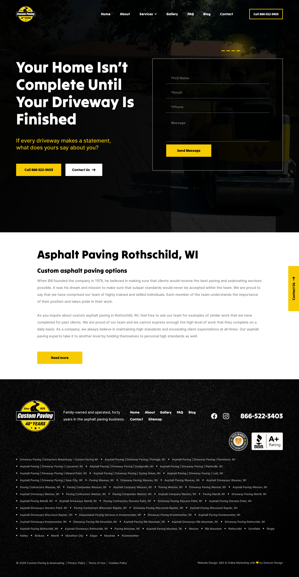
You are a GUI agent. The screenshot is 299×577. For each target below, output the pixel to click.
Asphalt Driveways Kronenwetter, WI (43, 521)
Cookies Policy (118, 562)
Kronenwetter (130, 535)
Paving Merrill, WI (214, 494)
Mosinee (109, 535)
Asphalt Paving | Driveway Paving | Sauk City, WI (51, 480)
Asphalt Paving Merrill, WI (36, 501)
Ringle (270, 528)
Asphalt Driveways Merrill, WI (78, 501)
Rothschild (235, 528)
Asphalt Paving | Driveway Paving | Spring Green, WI (126, 473)
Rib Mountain (213, 528)
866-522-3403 (261, 415)
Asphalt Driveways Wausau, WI (226, 480)
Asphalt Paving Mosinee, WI (164, 528)
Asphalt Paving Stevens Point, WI (230, 501)
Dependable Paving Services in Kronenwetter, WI (110, 514)
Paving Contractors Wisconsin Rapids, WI (100, 507)
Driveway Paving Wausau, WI (139, 480)
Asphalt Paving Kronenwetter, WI (219, 514)
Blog (207, 14)
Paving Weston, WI (171, 487)
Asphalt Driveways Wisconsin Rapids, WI (46, 514)
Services (146, 14)
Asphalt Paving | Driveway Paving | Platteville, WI (191, 466)
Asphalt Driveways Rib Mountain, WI (195, 521)
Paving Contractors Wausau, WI (40, 487)
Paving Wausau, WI (101, 480)
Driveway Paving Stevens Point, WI (180, 501)
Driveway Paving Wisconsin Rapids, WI (158, 507)
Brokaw (39, 535)
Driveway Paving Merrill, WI (249, 494)
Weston (193, 528)
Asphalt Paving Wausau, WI (182, 480)
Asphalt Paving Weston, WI (250, 487)
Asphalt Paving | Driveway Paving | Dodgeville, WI (121, 466)
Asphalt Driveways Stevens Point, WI (43, 507)
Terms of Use (96, 562)
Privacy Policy (76, 562)
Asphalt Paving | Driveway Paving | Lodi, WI (195, 473)
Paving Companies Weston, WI (131, 494)
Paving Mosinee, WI (127, 528)
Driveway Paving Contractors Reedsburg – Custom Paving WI (59, 459)
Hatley (24, 535)
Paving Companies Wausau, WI (87, 487)
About (125, 14)
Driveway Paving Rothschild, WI (245, 521)
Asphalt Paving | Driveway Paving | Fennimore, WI (203, 459)
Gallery (172, 14)
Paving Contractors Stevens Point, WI (127, 501)
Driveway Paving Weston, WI (207, 487)
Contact (226, 14)
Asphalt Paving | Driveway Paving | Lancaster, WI (51, 466)
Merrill (55, 535)
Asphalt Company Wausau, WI (132, 487)
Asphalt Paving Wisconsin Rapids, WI (213, 507)
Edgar (93, 535)
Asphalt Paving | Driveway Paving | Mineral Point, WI (53, 473)
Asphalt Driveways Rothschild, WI (86, 528)
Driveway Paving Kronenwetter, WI (170, 514)
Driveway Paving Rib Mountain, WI (95, 521)
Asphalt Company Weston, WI (177, 494)
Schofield (254, 528)
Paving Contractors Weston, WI (86, 494)
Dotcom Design (273, 562)
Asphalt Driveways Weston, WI (39, 494)
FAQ (190, 14)
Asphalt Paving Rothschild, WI (39, 528)
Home (105, 14)
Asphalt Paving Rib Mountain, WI (144, 521)
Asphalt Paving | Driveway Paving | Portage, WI (135, 459)
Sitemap (155, 419)
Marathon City (74, 535)
